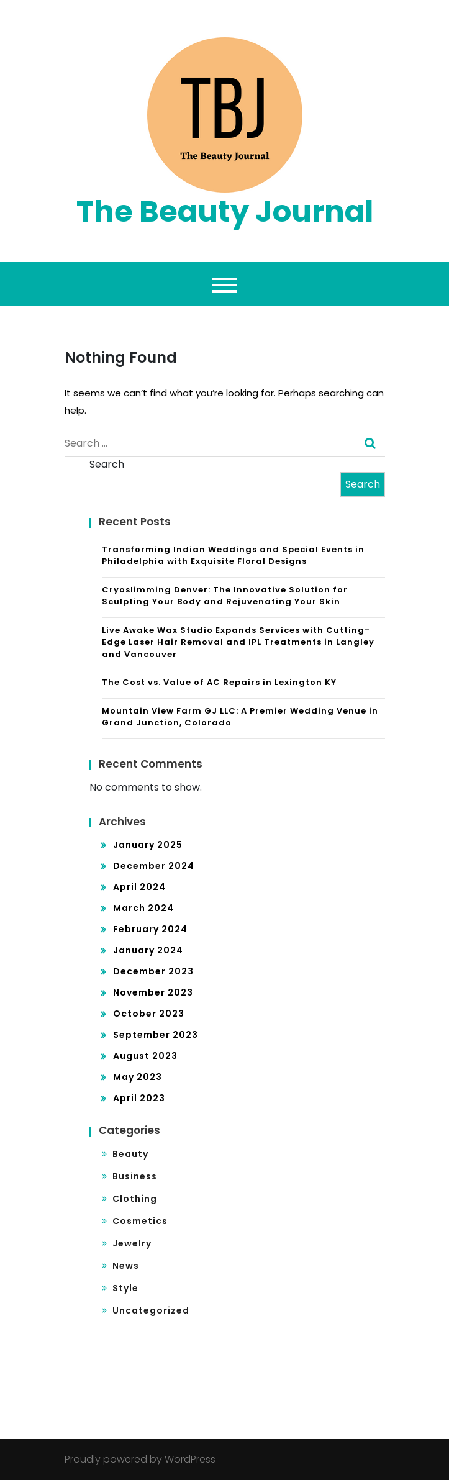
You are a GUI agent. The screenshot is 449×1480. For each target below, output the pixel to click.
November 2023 (153, 992)
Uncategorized (150, 1310)
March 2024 (143, 908)
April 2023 (139, 1098)
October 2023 (148, 1013)
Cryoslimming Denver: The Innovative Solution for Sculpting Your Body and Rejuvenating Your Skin (225, 596)
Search (106, 464)
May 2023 (137, 1077)
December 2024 (153, 866)
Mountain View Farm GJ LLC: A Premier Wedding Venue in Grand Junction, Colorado (240, 717)
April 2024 (139, 887)
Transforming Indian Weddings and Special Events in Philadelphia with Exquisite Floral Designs (233, 555)
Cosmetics (140, 1221)
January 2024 (148, 950)
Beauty (130, 1154)
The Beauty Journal (224, 211)
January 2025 (148, 844)
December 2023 (153, 971)
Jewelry (132, 1243)
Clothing (134, 1198)
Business (134, 1176)
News (125, 1266)
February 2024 (150, 929)
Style (125, 1288)
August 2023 (145, 1056)
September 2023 (155, 1034)
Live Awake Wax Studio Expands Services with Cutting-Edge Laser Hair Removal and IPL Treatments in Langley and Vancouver (238, 642)
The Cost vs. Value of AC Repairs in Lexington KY (219, 682)
